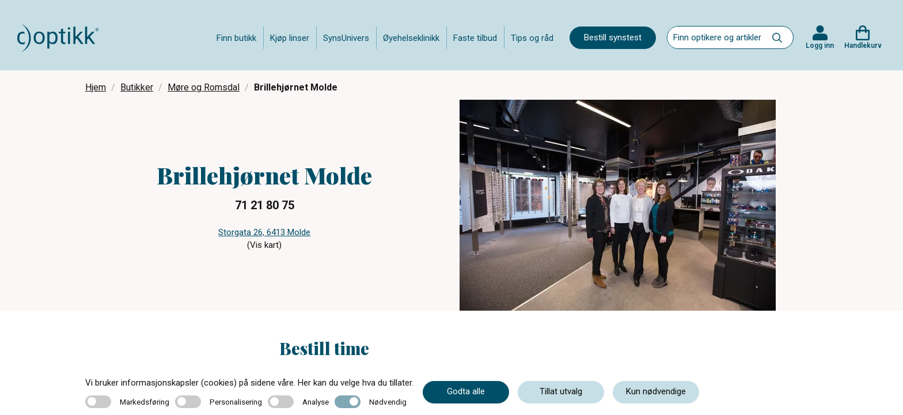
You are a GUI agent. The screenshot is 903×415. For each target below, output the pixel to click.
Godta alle (466, 391)
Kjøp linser (289, 38)
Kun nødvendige (656, 391)
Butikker (136, 87)
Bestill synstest (613, 37)
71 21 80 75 (264, 205)
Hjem (95, 87)
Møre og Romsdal (204, 87)
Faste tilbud (475, 38)
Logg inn (820, 46)
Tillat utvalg (561, 391)
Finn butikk (236, 38)
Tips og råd (532, 38)
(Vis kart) (264, 245)
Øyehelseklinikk (411, 38)
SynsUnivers (346, 38)
